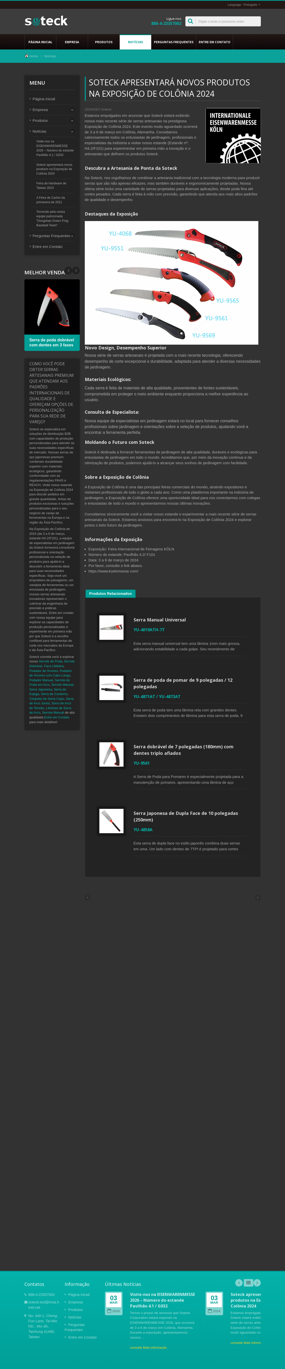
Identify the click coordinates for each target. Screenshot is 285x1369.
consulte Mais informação (148, 1347)
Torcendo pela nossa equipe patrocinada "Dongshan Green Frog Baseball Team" (52, 218)
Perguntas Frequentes (173, 41)
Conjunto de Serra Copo (46, 699)
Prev (76, 270)
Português (250, 5)
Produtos (103, 41)
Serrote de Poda (50, 661)
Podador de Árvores (43, 671)
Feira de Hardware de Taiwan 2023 (51, 186)
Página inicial (40, 41)
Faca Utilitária (54, 666)
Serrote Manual (62, 685)
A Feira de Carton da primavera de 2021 (50, 200)
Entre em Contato (214, 41)
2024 (214, 1311)
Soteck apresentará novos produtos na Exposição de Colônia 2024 (54, 169)
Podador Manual (41, 680)
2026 (113, 1311)
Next (68, 270)
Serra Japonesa (40, 689)
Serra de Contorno (54, 694)
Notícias (135, 41)
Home (33, 56)
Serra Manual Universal (160, 620)
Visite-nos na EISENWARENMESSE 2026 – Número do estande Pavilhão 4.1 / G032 (55, 148)
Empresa (72, 41)
